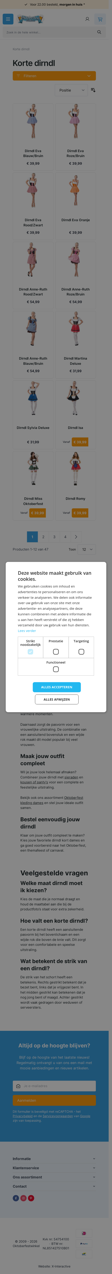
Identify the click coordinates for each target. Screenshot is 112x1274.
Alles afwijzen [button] (57, 699)
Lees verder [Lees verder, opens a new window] (27, 630)
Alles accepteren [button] (56, 687)
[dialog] (56, 637)
